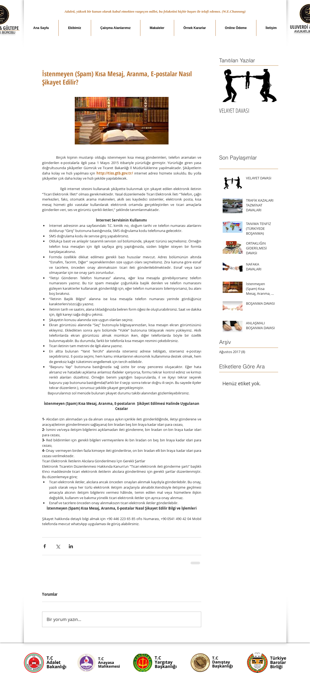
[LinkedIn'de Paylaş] (70, 546)
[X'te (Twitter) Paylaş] (57, 546)
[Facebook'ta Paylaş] (44, 546)
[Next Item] (269, 85)
